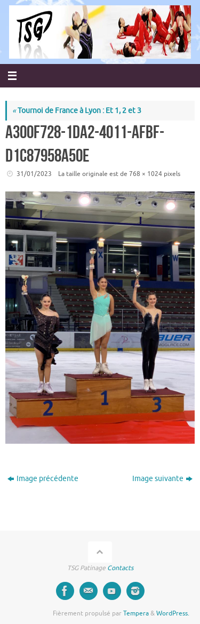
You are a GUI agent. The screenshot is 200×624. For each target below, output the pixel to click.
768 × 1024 (145, 174)
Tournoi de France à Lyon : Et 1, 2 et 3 (76, 110)
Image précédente (42, 478)
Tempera (136, 613)
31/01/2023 (34, 174)
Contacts (120, 568)
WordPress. (172, 613)
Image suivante (162, 478)
